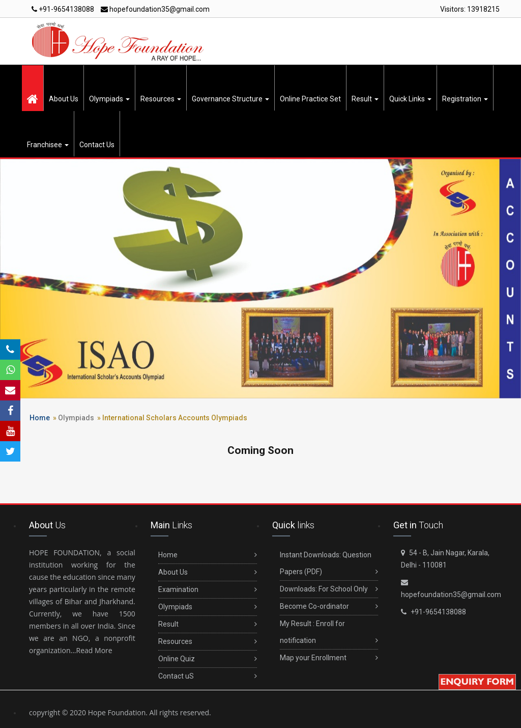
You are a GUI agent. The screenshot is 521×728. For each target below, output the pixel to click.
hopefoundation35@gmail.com (155, 9)
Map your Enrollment (329, 658)
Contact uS (207, 676)
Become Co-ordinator (329, 606)
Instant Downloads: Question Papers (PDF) (329, 565)
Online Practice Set (310, 99)
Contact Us (96, 145)
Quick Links (410, 99)
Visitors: (470, 9)
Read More (94, 650)
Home (40, 418)
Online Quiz (207, 659)
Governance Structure (230, 99)
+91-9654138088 (63, 9)
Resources (160, 99)
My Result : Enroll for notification (329, 634)
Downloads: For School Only (329, 589)
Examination (207, 589)
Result (365, 99)
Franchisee (48, 145)
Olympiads (109, 99)
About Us (63, 99)
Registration (465, 99)
